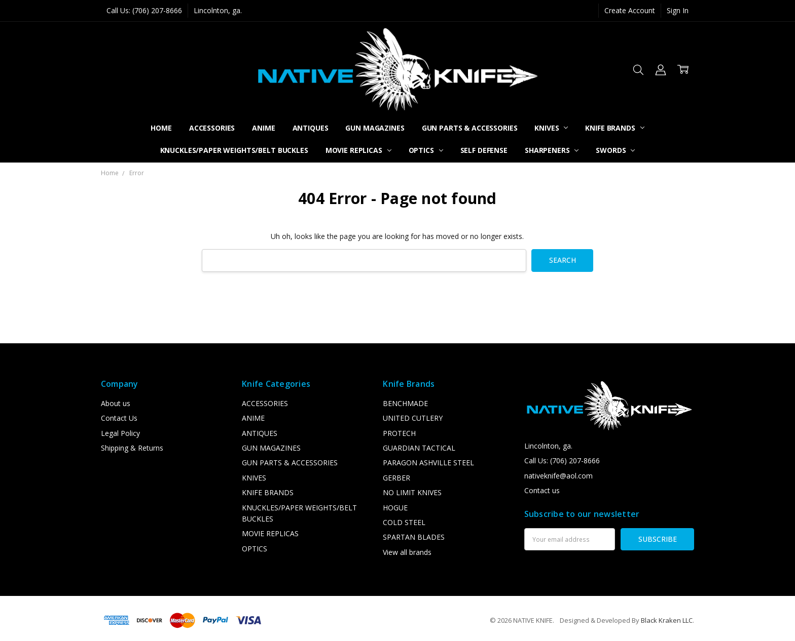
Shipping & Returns (132, 448)
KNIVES (551, 128)
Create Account (629, 10)
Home (161, 128)
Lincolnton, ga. (218, 10)
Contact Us (119, 418)
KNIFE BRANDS (614, 128)
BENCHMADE (405, 403)
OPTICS (426, 150)
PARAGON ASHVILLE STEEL (428, 462)
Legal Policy (120, 433)
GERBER (396, 478)
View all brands (407, 552)
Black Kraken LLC (667, 620)
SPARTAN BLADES (414, 537)
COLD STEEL (404, 522)
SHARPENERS (552, 150)
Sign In (678, 10)
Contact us (542, 490)
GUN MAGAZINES (374, 128)
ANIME (263, 128)
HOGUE (395, 507)
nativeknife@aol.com (558, 475)
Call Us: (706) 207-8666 (144, 10)
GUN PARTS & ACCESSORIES (470, 128)
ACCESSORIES (212, 128)
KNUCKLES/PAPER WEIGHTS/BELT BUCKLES (234, 150)
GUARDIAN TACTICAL (419, 448)
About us (115, 403)
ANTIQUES (311, 128)
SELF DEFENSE (484, 150)
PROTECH (399, 433)
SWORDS (615, 150)
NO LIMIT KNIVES (412, 492)
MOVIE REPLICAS (358, 150)
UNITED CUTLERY (413, 418)
